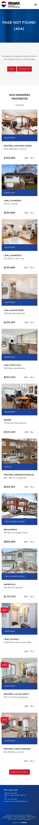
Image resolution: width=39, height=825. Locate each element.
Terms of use (12, 819)
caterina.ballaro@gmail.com (18, 801)
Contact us (24, 69)
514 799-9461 (12, 799)
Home (11, 69)
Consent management (24, 819)
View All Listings (19, 772)
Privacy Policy (31, 818)
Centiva (23, 822)
